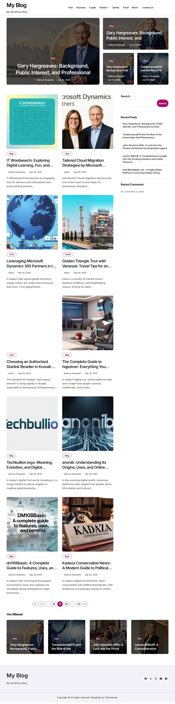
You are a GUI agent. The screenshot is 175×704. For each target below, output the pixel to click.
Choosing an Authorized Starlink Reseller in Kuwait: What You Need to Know (29, 367)
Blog (53, 58)
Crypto (92, 7)
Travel (126, 7)
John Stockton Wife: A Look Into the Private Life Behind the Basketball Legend (145, 147)
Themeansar (111, 699)
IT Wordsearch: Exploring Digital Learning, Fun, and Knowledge (28, 165)
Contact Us (147, 7)
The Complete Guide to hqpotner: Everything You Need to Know (84, 367)
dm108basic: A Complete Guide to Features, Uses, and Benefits (31, 569)
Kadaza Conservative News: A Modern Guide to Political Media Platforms (86, 569)
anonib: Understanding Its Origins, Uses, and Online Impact (84, 468)
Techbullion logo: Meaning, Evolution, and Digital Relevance (30, 468)
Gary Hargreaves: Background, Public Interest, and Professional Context (53, 72)
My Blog (17, 5)
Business (81, 7)
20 (66, 605)
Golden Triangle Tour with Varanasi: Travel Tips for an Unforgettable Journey (85, 266)
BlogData (96, 699)
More (135, 7)
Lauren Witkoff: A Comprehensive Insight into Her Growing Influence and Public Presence (145, 159)
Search (125, 96)
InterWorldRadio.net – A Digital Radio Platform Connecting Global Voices (142, 171)
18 (53, 605)
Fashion (104, 7)
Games (115, 7)
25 (78, 605)
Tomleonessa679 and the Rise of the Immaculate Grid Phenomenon (142, 136)
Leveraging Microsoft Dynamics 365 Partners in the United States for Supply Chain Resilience (32, 269)
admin (67, 172)
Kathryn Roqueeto (45, 80)
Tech (70, 7)
